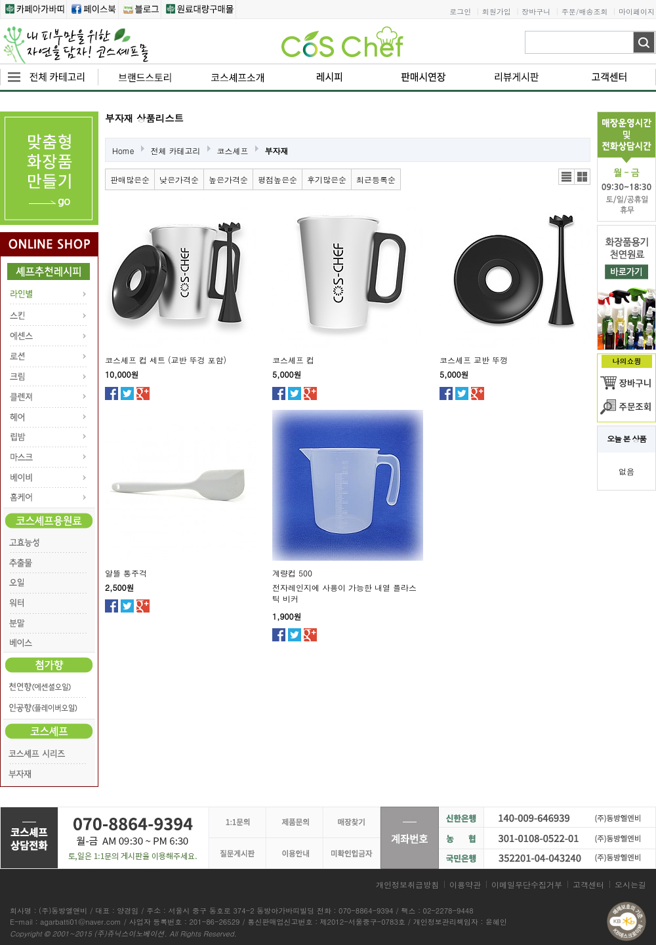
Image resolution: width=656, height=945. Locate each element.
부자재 (277, 150)
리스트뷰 (566, 177)
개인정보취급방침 (407, 884)
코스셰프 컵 (293, 359)
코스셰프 (233, 150)
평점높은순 (277, 179)
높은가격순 (228, 179)
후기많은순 (326, 179)
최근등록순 (376, 179)
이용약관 (465, 884)
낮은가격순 (179, 179)
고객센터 (588, 884)
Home (123, 150)
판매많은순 (130, 179)
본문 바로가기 (0, 0)
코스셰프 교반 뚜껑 (474, 359)
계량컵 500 (292, 572)
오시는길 (630, 884)
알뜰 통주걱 (126, 572)
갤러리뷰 (582, 177)
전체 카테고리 (176, 150)
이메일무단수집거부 (526, 884)
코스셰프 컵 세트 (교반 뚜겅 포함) (165, 359)
